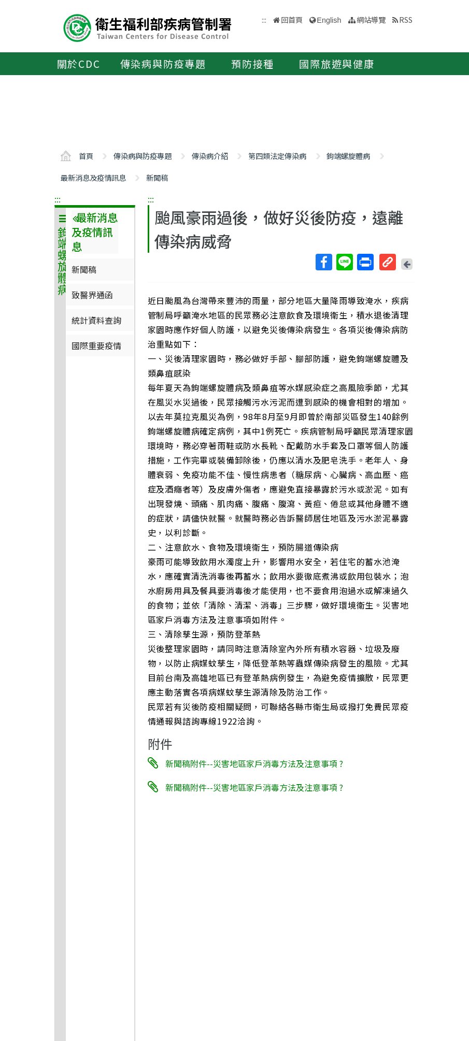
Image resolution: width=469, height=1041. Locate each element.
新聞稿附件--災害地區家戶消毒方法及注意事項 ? (254, 763)
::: (57, 199)
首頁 (86, 155)
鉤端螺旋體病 (348, 155)
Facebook (323, 262)
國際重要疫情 (96, 345)
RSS (406, 19)
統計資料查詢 (96, 320)
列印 (365, 262)
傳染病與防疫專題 (163, 63)
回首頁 (292, 19)
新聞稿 (157, 177)
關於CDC (79, 63)
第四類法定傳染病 (277, 155)
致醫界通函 (92, 294)
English (329, 20)
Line (344, 262)
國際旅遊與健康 (337, 63)
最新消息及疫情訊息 (93, 177)
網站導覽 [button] (371, 19)
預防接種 (252, 63)
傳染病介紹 (210, 155)
